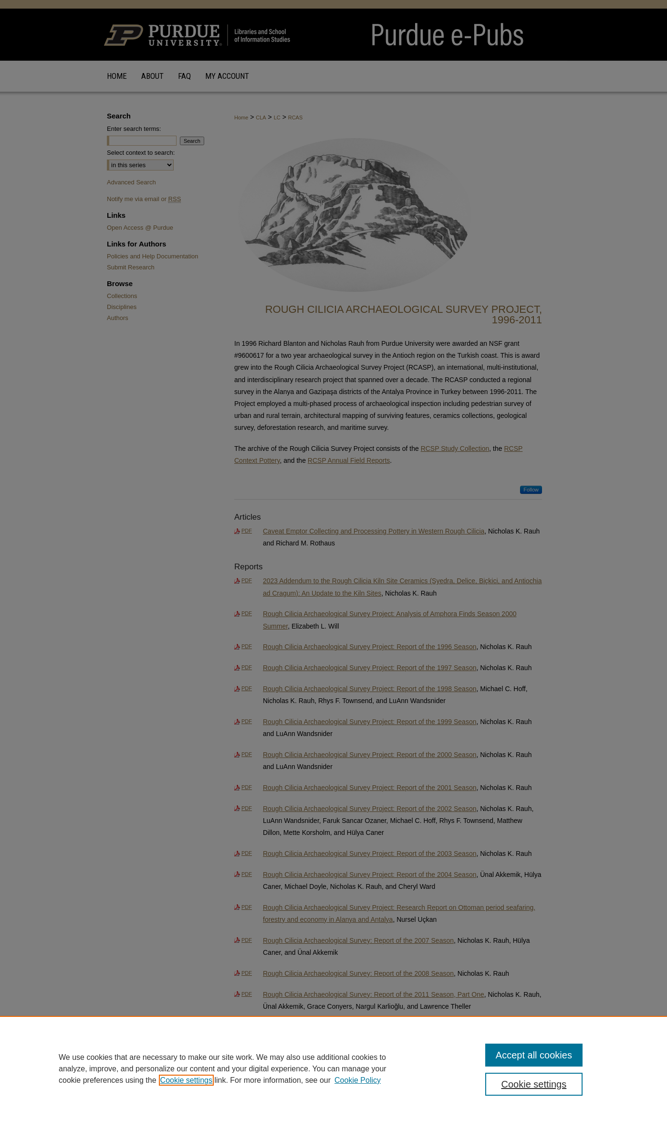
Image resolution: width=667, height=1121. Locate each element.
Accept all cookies (534, 1055)
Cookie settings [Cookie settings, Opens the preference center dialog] (534, 1084)
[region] (333, 1068)
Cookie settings (186, 1080)
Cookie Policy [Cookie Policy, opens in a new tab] (357, 1080)
